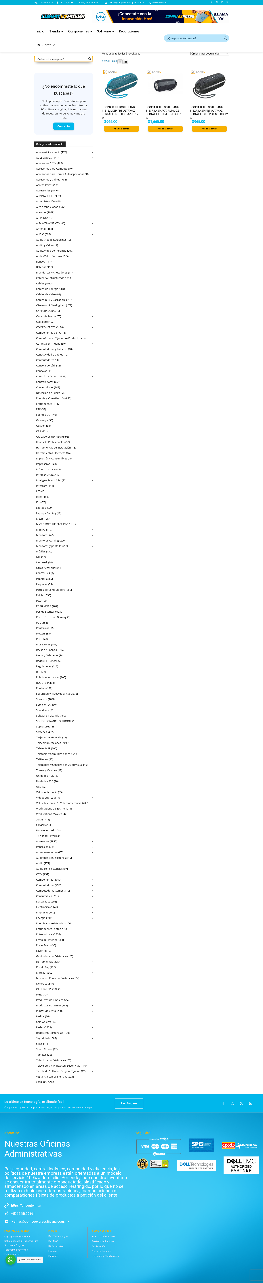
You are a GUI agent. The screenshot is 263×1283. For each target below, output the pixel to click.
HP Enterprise (56, 1246)
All (115, 61)
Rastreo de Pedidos (103, 1241)
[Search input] (194, 38)
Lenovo (52, 1251)
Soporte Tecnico (101, 1251)
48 (111, 61)
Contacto (63, 126)
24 (107, 61)
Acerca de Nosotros (103, 1236)
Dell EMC (53, 1241)
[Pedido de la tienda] (209, 53)
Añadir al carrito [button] (121, 129)
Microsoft (54, 1256)
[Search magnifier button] (225, 38)
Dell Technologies (58, 1236)
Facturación (99, 1246)
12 (103, 61)
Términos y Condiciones (105, 1256)
